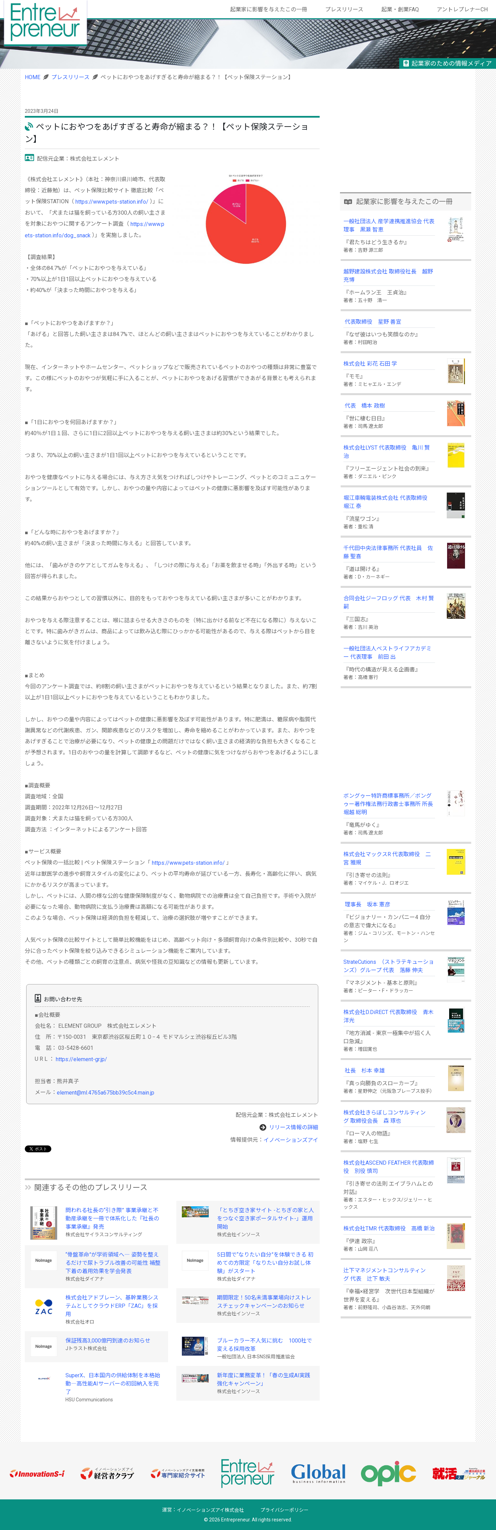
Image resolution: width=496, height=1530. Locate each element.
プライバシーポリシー (284, 1510)
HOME (32, 77)
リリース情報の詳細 (293, 1127)
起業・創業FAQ (400, 9)
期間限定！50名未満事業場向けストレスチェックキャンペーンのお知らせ (264, 1301)
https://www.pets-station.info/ (111, 201)
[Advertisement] (405, 144)
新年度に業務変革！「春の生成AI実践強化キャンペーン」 (263, 1379)
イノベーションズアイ (291, 1139)
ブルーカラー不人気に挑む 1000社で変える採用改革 (264, 1344)
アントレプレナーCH (462, 9)
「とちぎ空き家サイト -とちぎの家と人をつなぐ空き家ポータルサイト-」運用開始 (265, 1218)
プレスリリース (344, 9)
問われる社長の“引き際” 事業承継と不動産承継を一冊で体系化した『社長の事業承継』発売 (112, 1218)
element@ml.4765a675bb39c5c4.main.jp (105, 1092)
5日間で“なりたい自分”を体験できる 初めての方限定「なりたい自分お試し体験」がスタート (265, 1262)
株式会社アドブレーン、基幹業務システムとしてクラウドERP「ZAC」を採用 (111, 1305)
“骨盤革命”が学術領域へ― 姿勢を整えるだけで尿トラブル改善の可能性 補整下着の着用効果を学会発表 (113, 1262)
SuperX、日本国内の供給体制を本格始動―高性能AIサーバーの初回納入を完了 (112, 1383)
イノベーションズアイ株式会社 (210, 1510)
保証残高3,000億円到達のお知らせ (108, 1340)
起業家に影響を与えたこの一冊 (268, 9)
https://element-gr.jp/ (81, 1059)
